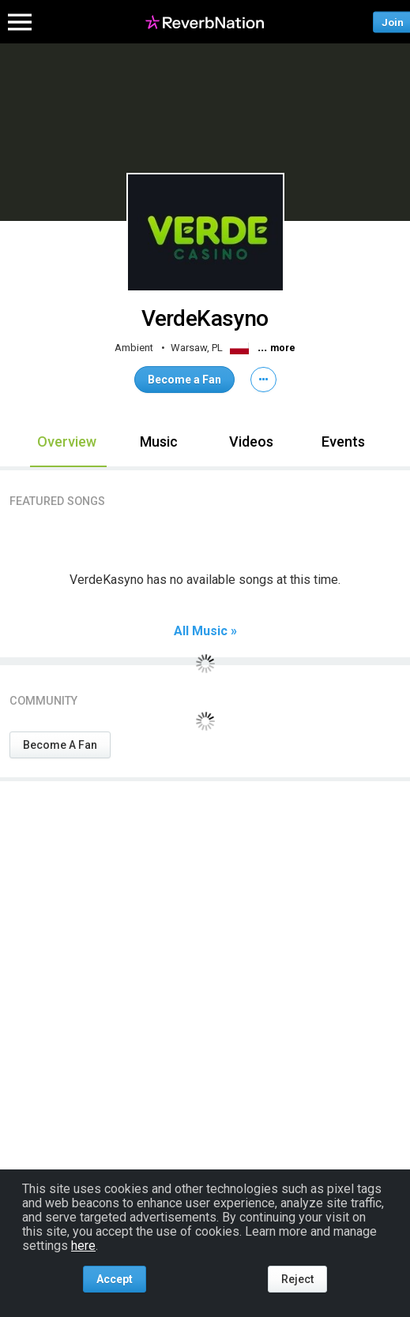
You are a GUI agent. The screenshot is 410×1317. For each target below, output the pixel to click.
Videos (251, 441)
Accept (114, 1279)
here (83, 1245)
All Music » (205, 631)
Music (159, 441)
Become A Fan (60, 745)
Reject (297, 1279)
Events (343, 441)
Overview (66, 441)
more (282, 348)
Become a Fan (184, 379)
